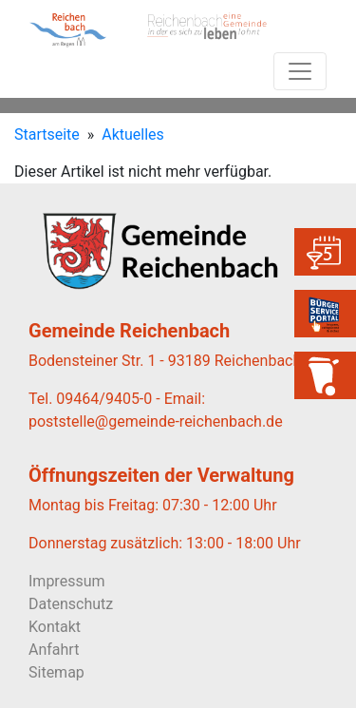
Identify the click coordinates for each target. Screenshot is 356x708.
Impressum (66, 581)
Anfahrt (53, 650)
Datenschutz (70, 604)
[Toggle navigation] (300, 71)
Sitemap (56, 672)
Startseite (47, 134)
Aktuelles (133, 134)
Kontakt (54, 627)
